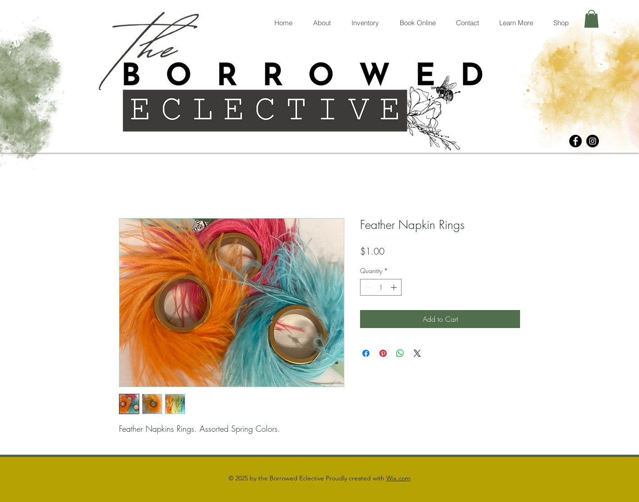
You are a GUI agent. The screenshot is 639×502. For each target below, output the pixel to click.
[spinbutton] (381, 287)
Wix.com (398, 478)
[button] (591, 18)
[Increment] (394, 287)
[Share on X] (417, 353)
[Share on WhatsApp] (400, 353)
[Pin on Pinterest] (383, 353)
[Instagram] (592, 141)
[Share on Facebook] (366, 353)
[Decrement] (367, 287)
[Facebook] (575, 141)
